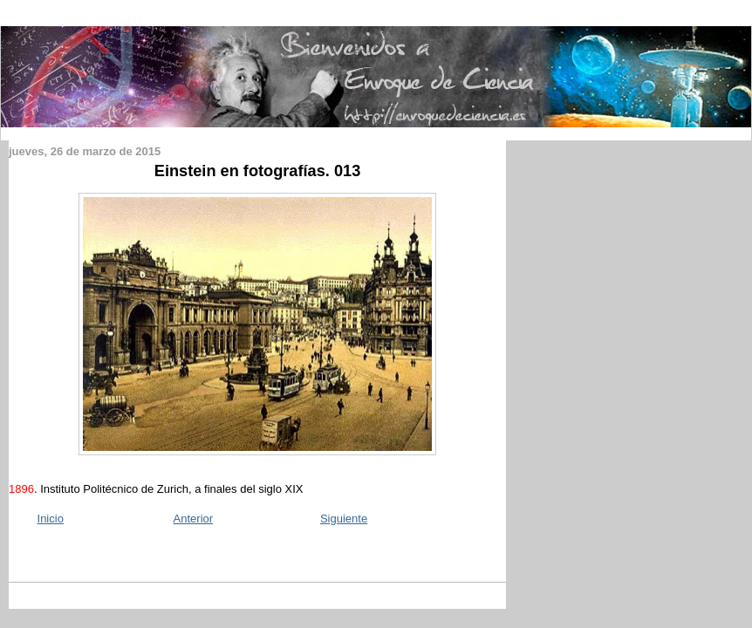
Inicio (51, 518)
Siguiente (343, 518)
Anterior (194, 518)
